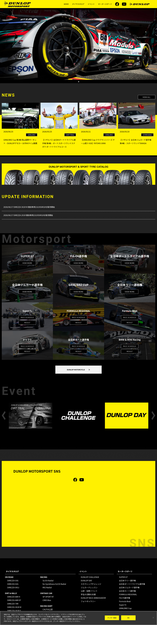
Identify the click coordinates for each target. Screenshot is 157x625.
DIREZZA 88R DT (14, 600)
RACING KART (46, 606)
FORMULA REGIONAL (128, 594)
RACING (43, 577)
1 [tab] (78, 81)
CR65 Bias (47, 600)
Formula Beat (125, 601)
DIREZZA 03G (12, 580)
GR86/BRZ (31, 135)
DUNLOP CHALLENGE (90, 577)
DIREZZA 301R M (14, 607)
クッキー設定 (111, 618)
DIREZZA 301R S (14, 610)
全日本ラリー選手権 (127, 580)
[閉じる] (153, 617)
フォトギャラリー (88, 601)
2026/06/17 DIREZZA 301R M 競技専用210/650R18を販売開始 (29, 207)
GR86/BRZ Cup (125, 608)
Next (153, 415)
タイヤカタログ (78, 4)
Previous (4, 415)
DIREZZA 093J (13, 587)
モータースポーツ (105, 4)
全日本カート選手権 (127, 591)
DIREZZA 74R (12, 603)
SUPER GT (123, 577)
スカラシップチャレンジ (91, 584)
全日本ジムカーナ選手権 (129, 587)
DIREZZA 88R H (13, 596)
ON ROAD (9, 577)
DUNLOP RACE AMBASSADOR (93, 597)
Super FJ (122, 604)
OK (128, 618)
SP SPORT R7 (48, 596)
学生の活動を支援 (88, 594)
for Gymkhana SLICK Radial (54, 584)
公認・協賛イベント (89, 591)
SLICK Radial (48, 580)
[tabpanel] (78, 44)
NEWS (66, 4)
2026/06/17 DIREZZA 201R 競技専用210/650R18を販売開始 (28, 215)
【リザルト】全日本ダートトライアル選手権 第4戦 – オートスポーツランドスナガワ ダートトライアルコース (59, 143)
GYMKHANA (147, 135)
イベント (91, 4)
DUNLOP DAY (86, 580)
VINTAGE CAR (46, 593)
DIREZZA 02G (12, 584)
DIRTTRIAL (70, 135)
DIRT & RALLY (11, 593)
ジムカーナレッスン (89, 587)
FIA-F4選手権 (124, 597)
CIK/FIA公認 (48, 609)
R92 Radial (47, 587)
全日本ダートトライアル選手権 (132, 584)
